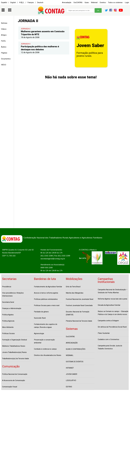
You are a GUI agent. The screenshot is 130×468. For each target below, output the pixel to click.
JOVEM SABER (71, 374)
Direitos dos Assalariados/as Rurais (47, 355)
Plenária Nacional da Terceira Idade (79, 321)
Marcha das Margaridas (74, 293)
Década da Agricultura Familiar (109, 305)
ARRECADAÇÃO (72, 343)
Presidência (6, 287)
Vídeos (3, 29)
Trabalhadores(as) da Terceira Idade (15, 359)
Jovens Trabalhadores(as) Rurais (14, 352)
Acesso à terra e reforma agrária (46, 293)
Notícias (4, 23)
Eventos (103, 2)
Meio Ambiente (8, 327)
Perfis (3, 41)
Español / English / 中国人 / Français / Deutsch (22, 2)
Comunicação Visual (9, 387)
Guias (87, 2)
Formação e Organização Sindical (14, 340)
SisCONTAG (78, 2)
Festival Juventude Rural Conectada (79, 305)
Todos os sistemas (115, 2)
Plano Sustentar (104, 333)
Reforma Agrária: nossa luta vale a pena (112, 299)
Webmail (94, 2)
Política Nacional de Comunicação (14, 374)
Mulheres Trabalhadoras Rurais (13, 346)
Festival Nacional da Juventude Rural (79, 299)
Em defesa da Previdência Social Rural (112, 327)
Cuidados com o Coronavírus (108, 339)
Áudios (3, 47)
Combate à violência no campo (45, 349)
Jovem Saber (90, 45)
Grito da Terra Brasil (73, 287)
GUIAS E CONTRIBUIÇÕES (75, 349)
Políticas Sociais (8, 333)
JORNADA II (25, 29)
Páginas (4, 53)
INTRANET (70, 368)
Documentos (6, 59)
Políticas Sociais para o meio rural (46, 305)
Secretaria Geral (8, 302)
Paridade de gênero (41, 312)
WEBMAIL (69, 355)
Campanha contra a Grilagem (108, 321)
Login (127, 2)
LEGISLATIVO (71, 380)
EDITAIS (69, 387)
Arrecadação (66, 2)
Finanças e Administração (11, 308)
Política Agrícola (8, 321)
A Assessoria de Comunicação (13, 380)
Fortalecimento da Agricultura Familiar (48, 287)
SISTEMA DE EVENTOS (74, 362)
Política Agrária (7, 315)
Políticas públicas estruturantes (46, 299)
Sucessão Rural (40, 318)
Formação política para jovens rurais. (90, 54)
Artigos (3, 35)
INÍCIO (3, 65)
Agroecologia (39, 333)
